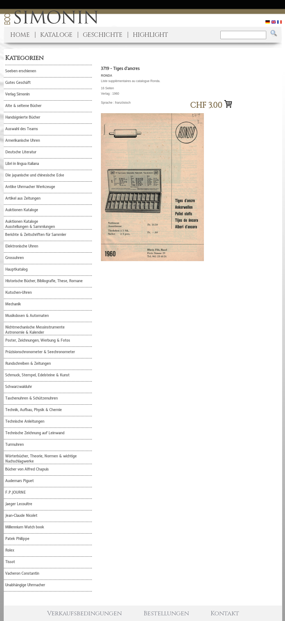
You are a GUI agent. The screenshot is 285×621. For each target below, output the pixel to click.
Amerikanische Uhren (22, 140)
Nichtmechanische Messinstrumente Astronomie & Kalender (35, 330)
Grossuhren (14, 257)
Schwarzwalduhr (18, 386)
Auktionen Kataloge (21, 210)
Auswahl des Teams (21, 129)
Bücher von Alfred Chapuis (27, 469)
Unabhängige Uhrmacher (25, 585)
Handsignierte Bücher (22, 117)
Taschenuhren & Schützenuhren (31, 398)
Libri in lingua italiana (22, 163)
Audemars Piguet (19, 480)
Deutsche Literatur (20, 152)
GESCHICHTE (103, 35)
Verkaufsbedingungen (84, 613)
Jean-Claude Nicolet (21, 515)
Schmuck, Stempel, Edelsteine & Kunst (37, 375)
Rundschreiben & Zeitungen (28, 363)
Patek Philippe (17, 538)
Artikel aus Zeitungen (22, 198)
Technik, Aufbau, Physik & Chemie (33, 409)
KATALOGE (56, 35)
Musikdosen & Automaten (27, 315)
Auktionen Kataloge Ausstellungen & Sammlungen (30, 224)
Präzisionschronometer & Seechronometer (40, 352)
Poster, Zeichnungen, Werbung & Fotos (37, 340)
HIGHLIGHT (150, 35)
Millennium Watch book (24, 527)
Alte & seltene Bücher (23, 105)
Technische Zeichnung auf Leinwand (34, 433)
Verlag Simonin (17, 94)
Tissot (10, 562)
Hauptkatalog (16, 269)
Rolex (9, 550)
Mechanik (13, 304)
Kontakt (225, 613)
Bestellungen (166, 613)
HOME (20, 35)
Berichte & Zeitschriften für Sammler (35, 234)
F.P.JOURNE (15, 492)
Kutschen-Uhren (18, 292)
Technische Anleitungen (24, 421)
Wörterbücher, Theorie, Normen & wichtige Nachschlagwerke (41, 459)
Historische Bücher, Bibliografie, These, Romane (44, 281)
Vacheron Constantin (22, 573)
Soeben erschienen (20, 71)
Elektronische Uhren (21, 246)
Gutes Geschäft (18, 82)
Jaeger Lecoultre (18, 504)
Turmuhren (14, 444)
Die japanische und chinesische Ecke (34, 175)
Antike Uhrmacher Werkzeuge (30, 186)
